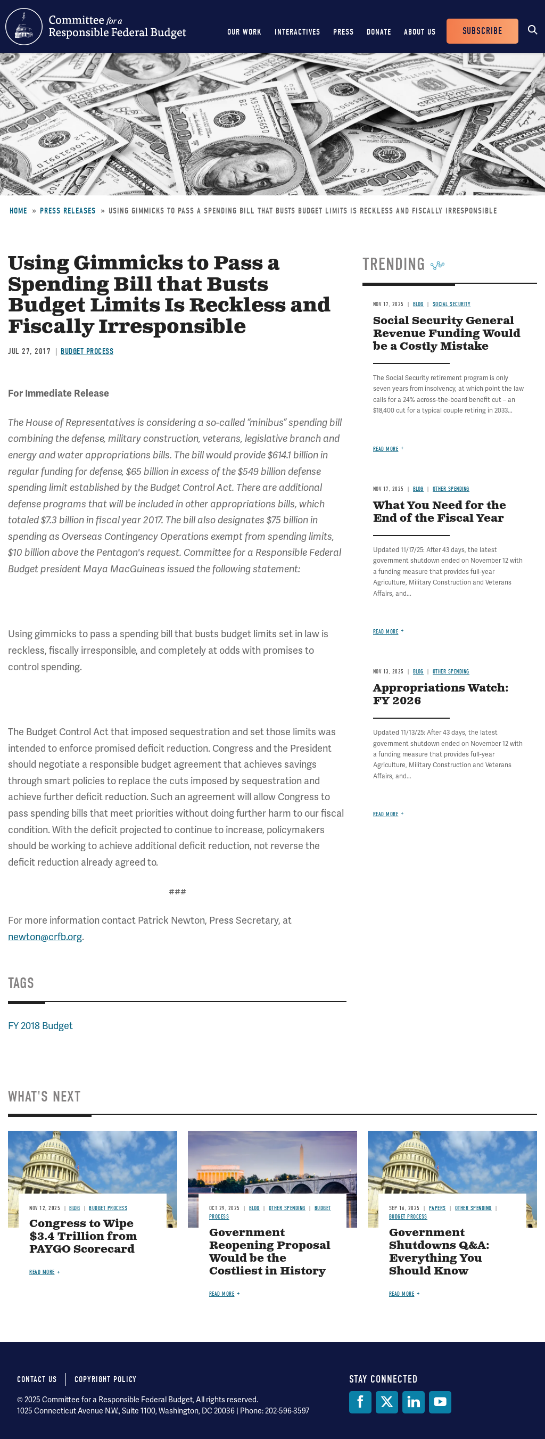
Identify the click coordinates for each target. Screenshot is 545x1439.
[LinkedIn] (413, 1402)
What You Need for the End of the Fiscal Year (439, 512)
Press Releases (68, 211)
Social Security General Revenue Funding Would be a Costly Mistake (447, 334)
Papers (437, 1208)
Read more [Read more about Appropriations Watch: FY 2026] (386, 814)
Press (343, 32)
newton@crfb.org (45, 937)
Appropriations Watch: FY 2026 (441, 695)
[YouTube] (440, 1402)
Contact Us (37, 1379)
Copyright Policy (106, 1379)
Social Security (452, 304)
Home (18, 211)
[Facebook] (360, 1402)
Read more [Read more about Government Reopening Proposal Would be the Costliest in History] (222, 1293)
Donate (379, 32)
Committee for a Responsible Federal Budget (95, 26)
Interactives (297, 32)
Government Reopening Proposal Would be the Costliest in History (270, 1252)
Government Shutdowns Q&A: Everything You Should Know (439, 1252)
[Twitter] (387, 1402)
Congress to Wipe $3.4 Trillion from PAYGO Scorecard (83, 1237)
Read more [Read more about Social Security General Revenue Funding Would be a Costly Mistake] (386, 449)
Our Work (244, 32)
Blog (418, 304)
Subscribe (482, 31)
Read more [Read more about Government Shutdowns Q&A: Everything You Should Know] (402, 1293)
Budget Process (87, 351)
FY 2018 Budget (40, 1025)
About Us (420, 32)
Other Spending (451, 489)
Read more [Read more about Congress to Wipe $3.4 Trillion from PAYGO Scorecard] (42, 1272)
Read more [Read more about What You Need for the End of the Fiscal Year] (386, 631)
